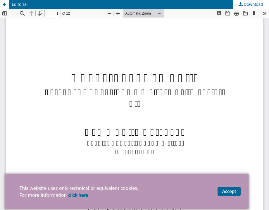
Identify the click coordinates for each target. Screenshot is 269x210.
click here (78, 195)
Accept (229, 191)
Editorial (19, 4)
